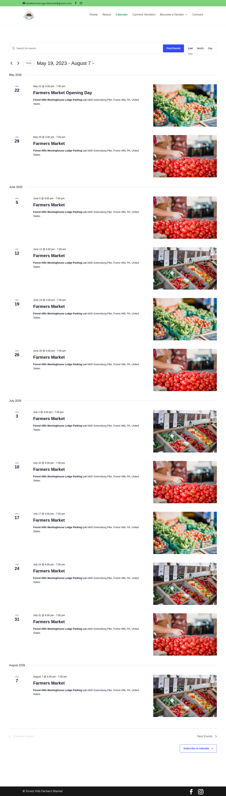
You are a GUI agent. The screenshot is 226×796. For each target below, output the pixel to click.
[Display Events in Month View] (200, 48)
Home (94, 17)
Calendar (122, 17)
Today (28, 63)
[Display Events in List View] (190, 48)
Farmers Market (49, 143)
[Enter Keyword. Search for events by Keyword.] (86, 48)
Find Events (173, 48)
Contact (197, 17)
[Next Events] (18, 63)
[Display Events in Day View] (210, 48)
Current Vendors (144, 17)
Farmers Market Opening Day (62, 92)
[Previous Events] (11, 63)
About (106, 17)
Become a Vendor (172, 17)
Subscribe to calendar (196, 748)
